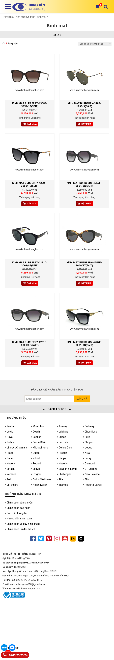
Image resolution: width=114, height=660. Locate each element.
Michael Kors (39, 447)
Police (9, 442)
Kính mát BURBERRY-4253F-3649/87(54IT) (84, 264)
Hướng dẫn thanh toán (18, 518)
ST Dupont (90, 468)
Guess (61, 437)
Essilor (36, 437)
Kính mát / (42, 16)
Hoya (9, 437)
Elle (86, 479)
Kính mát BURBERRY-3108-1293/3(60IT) (84, 105)
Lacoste (62, 442)
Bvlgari (36, 474)
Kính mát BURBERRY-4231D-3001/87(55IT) (29, 264)
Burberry (88, 426)
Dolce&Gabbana (41, 479)
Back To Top (57, 409)
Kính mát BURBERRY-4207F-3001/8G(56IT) (84, 344)
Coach (35, 431)
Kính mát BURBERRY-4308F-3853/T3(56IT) (29, 184)
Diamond (89, 463)
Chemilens (90, 431)
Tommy (62, 426)
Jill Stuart (11, 484)
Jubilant (62, 431)
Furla (86, 437)
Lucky (87, 458)
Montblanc (38, 426)
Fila (60, 479)
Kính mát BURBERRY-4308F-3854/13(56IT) (29, 105)
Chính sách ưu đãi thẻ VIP (20, 529)
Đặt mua (30, 124)
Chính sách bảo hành (17, 507)
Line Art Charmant (16, 447)
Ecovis (35, 468)
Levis (9, 431)
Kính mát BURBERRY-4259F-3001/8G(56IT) (84, 184)
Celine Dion (64, 447)
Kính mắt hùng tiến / (26, 16)
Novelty (10, 463)
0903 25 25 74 (15, 655)
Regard (36, 463)
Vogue (87, 447)
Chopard (88, 442)
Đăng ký (82, 398)
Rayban (10, 426)
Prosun (62, 452)
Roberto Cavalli (92, 484)
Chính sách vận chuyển (18, 502)
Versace (10, 474)
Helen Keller (39, 484)
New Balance (91, 474)
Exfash (10, 468)
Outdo (35, 452)
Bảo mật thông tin (16, 513)
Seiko (9, 479)
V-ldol (35, 458)
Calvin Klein (38, 442)
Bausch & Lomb (67, 468)
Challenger (64, 474)
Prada (9, 452)
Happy (61, 458)
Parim (9, 458)
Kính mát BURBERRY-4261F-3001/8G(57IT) (29, 344)
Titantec (62, 484)
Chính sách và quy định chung (22, 523)
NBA (86, 452)
